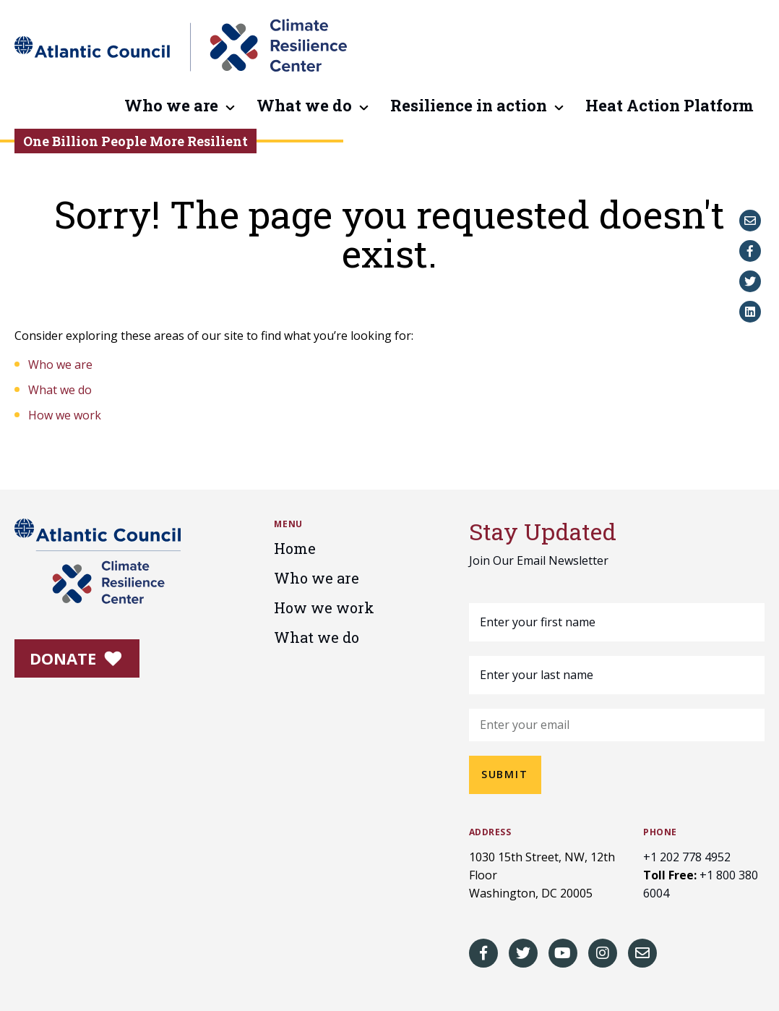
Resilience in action (468, 106)
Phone (660, 832)
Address (490, 832)
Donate (76, 658)
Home (295, 548)
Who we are (171, 106)
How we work (64, 415)
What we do (304, 106)
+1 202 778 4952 (687, 857)
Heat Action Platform (669, 106)
